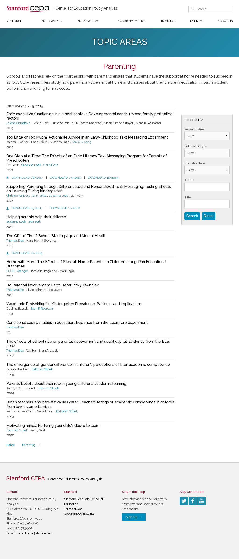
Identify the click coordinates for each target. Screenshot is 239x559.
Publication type (195, 146)
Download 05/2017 (27, 208)
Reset (209, 216)
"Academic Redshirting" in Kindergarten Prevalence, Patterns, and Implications (74, 304)
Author (189, 180)
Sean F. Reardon (41, 308)
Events (196, 21)
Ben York (34, 221)
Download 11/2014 (103, 177)
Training (168, 21)
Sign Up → (134, 517)
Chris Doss (50, 165)
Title (187, 197)
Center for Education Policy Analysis (87, 8)
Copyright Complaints (79, 513)
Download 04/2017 (65, 177)
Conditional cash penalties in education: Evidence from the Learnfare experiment (77, 322)
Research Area (194, 129)
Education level (195, 163)
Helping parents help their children (36, 217)
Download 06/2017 (27, 177)
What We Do (88, 21)
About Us (225, 21)
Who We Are (52, 21)
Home (10, 445)
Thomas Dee (15, 240)
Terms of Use (73, 509)
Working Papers (131, 21)
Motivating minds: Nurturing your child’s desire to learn (52, 425)
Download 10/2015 (27, 253)
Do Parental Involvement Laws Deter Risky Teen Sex (52, 285)
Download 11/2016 (64, 208)
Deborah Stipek (42, 369)
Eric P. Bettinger (17, 271)
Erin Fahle (39, 195)
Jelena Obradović (18, 123)
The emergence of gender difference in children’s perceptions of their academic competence (88, 364)
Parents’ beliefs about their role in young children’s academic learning (66, 383)
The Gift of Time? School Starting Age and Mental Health (56, 236)
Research (14, 21)
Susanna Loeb (31, 165)
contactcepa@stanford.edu (34, 533)
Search (192, 216)
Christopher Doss (18, 195)
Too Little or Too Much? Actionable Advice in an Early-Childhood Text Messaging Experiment (87, 137)
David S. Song (81, 142)
